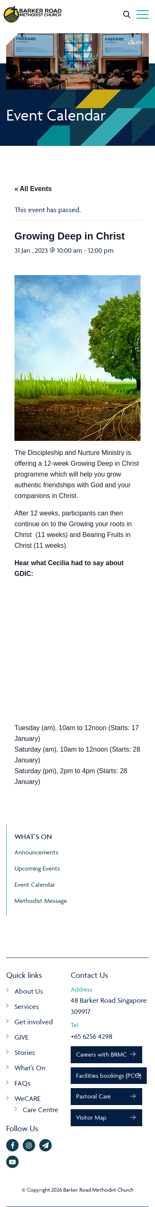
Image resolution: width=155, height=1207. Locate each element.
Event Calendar (34, 884)
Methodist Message (40, 901)
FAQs (22, 1083)
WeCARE (27, 1098)
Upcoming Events (37, 868)
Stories (24, 1052)
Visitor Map (91, 1117)
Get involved (33, 1022)
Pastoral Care (93, 1096)
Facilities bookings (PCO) (108, 1075)
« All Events (33, 188)
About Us (28, 991)
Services (26, 1006)
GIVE (21, 1037)
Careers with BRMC (101, 1054)
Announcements (36, 852)
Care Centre (40, 1109)
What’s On (29, 1068)
